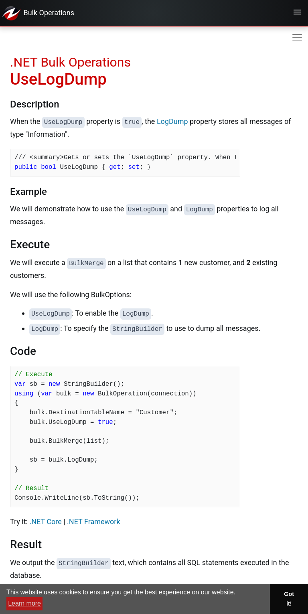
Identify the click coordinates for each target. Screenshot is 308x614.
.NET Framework (93, 521)
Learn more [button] (24, 603)
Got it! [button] (289, 599)
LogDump (172, 121)
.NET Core (45, 521)
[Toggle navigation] (297, 13)
